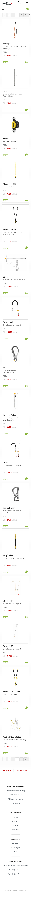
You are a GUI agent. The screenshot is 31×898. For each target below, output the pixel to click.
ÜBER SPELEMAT (15, 813)
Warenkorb (15, 843)
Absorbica (7, 138)
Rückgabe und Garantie (15, 799)
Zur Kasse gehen (15, 848)
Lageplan (16, 825)
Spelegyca (7, 43)
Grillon (5, 462)
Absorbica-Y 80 (9, 229)
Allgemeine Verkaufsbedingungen (15, 791)
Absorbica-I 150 (9, 184)
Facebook (15, 830)
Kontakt (15, 817)
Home (15, 852)
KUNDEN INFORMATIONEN (15, 786)
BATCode (19, 2)
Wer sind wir (16, 821)
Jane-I (5, 91)
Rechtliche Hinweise (15, 795)
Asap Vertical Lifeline (12, 737)
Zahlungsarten (15, 803)
